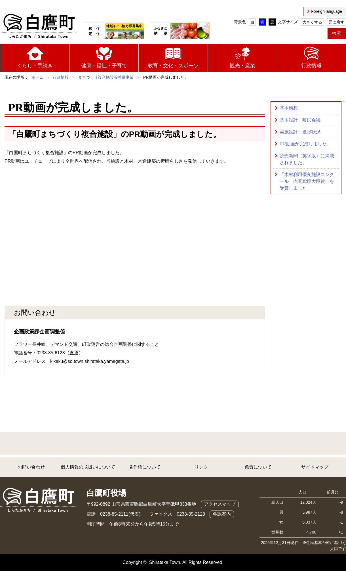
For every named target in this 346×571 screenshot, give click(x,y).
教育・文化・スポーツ (173, 65)
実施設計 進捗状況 (300, 131)
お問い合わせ (31, 467)
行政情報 (311, 65)
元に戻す (336, 22)
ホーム (37, 77)
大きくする (312, 22)
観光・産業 (242, 65)
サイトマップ (314, 467)
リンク (201, 467)
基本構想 (289, 108)
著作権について (145, 467)
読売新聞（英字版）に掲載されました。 (307, 159)
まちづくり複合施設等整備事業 (106, 77)
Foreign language (326, 11)
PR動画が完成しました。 (305, 143)
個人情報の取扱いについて (88, 467)
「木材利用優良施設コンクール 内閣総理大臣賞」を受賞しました (307, 181)
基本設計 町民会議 (300, 120)
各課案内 (222, 514)
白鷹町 (38, 26)
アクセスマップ (220, 504)
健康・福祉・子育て (104, 65)
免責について (258, 467)
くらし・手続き (35, 65)
